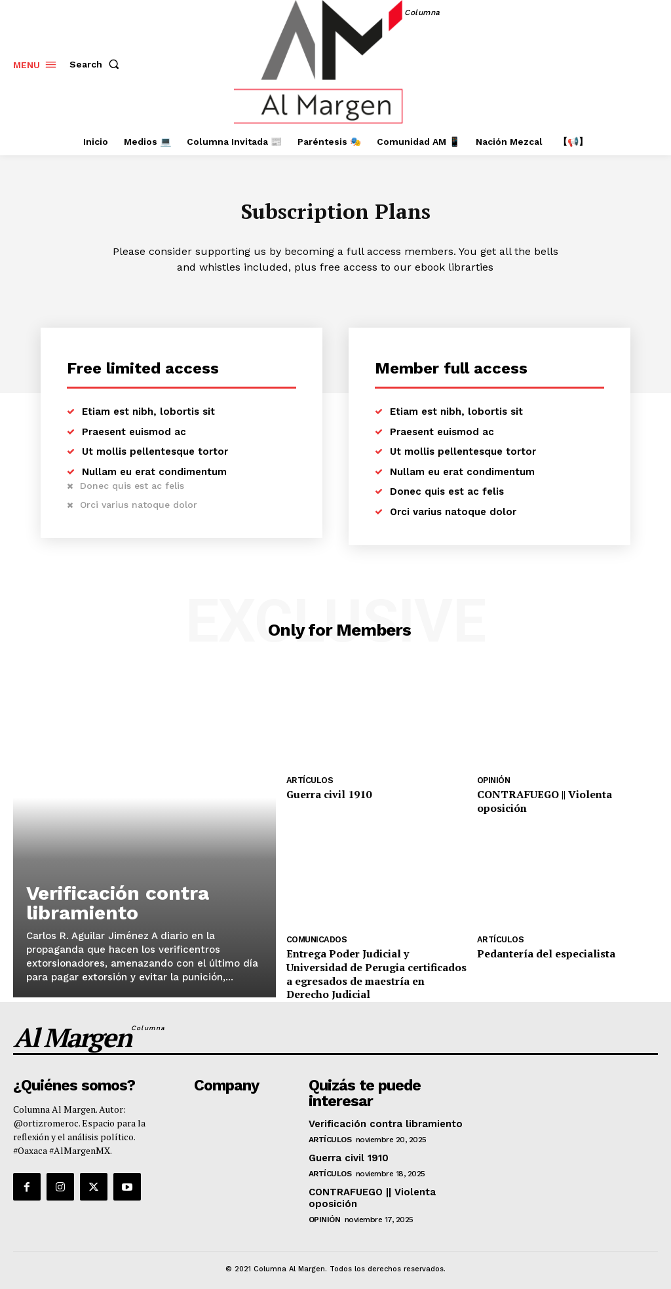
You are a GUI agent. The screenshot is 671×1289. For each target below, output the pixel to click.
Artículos (308, 783)
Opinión (493, 783)
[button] (97, 64)
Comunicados (314, 927)
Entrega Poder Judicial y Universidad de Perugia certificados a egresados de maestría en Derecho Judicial (375, 952)
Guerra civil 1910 (323, 796)
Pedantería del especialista (537, 940)
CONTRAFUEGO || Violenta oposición (560, 796)
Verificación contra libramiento (117, 905)
